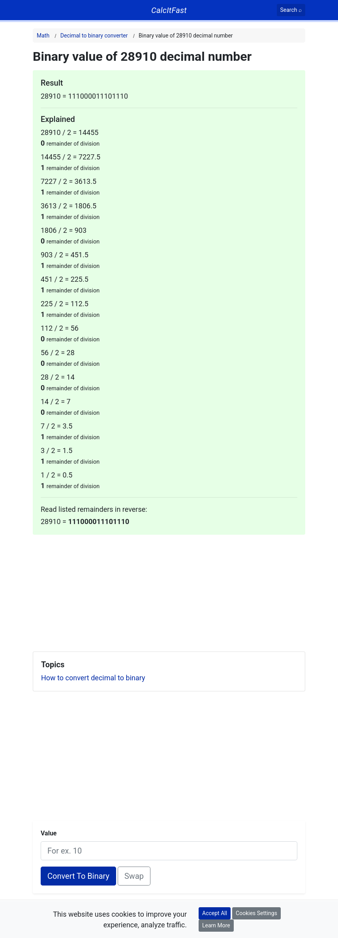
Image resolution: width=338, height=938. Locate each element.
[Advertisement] (169, 590)
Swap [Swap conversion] (134, 876)
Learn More (216, 925)
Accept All (214, 913)
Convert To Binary (78, 876)
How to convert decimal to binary (93, 678)
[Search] (291, 10)
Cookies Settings (256, 913)
